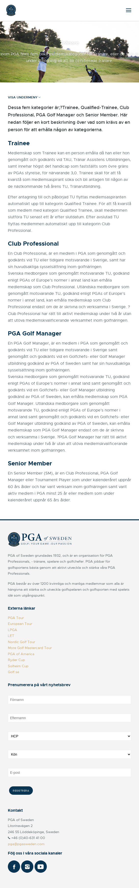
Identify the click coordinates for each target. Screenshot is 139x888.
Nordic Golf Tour (21, 642)
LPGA (12, 630)
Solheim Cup (18, 666)
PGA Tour (16, 618)
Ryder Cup (16, 660)
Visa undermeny (24, 97)
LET (11, 636)
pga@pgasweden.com (26, 844)
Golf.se (13, 672)
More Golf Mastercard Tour (30, 648)
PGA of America (21, 654)
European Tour (20, 623)
